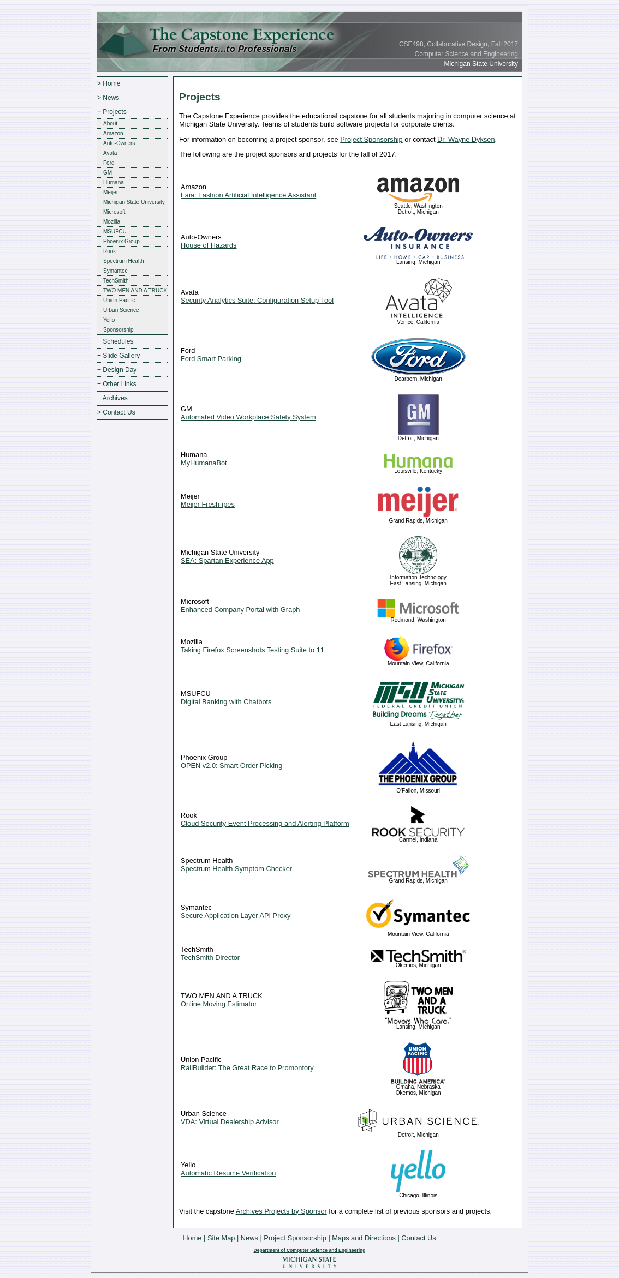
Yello (109, 320)
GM (107, 173)
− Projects (112, 112)
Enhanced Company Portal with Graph (240, 609)
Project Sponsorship (371, 139)
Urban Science (121, 310)
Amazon (113, 133)
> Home (108, 83)
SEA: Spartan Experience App (227, 560)
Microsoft (114, 212)
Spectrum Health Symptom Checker (236, 869)
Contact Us (418, 1238)
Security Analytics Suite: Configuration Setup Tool (257, 300)
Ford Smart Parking (211, 359)
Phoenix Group (121, 241)
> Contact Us (116, 412)
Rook (109, 251)
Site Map (221, 1238)
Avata (110, 153)
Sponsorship (118, 330)
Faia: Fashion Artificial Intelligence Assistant (248, 195)
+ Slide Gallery (118, 355)
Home (192, 1238)
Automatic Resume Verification (228, 1173)
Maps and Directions (364, 1238)
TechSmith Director (210, 957)
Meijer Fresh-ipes (208, 504)
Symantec (115, 271)
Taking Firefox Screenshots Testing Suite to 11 (252, 650)
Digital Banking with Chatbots (226, 702)
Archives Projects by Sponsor (281, 1211)
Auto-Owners (119, 143)
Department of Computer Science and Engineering (309, 1250)
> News (108, 97)
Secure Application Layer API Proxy (235, 915)
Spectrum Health (123, 261)
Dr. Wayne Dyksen (466, 139)
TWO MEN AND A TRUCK (135, 290)
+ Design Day (116, 370)
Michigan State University (134, 202)
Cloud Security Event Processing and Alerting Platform (265, 823)
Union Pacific (119, 300)
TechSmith (116, 281)
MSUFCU (115, 232)
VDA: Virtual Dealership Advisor (230, 1122)
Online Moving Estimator (219, 1004)
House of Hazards (208, 245)
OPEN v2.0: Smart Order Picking (231, 765)
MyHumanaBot (204, 463)
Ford (109, 163)
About (110, 124)
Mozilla (111, 222)
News (249, 1238)
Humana (113, 182)
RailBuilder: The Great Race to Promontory (247, 1068)
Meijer (110, 192)
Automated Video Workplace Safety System (248, 417)
